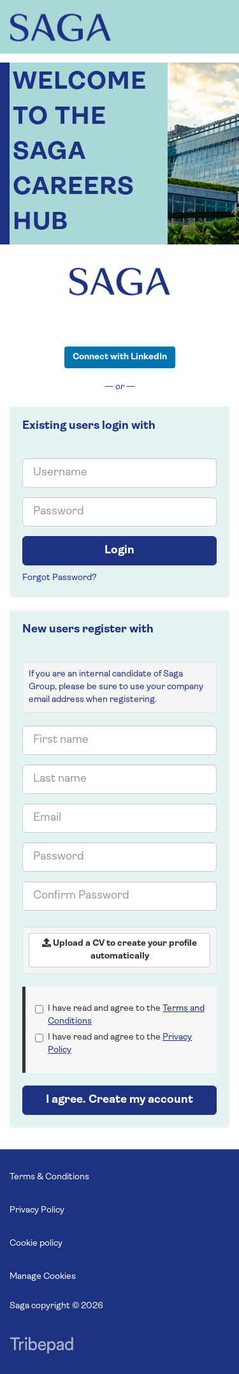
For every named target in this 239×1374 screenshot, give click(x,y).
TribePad (41, 1346)
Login (119, 550)
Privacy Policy (37, 1210)
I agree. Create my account (119, 1100)
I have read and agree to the (120, 1015)
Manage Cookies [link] (43, 1276)
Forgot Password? (59, 578)
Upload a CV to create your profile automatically (119, 949)
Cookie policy (36, 1243)
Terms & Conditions (49, 1177)
